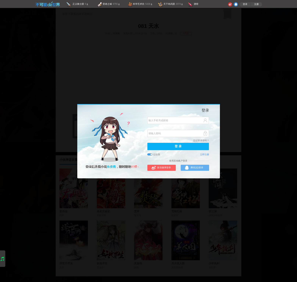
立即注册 (204, 154)
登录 (245, 4)
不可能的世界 (47, 4)
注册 (256, 4)
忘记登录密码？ (201, 140)
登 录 (178, 146)
